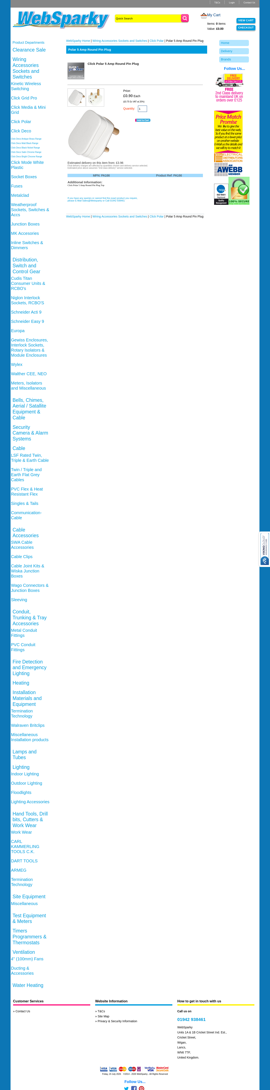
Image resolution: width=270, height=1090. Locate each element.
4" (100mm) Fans (27, 959)
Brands (226, 59)
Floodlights (21, 792)
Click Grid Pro (24, 98)
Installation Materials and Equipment (27, 698)
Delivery (226, 51)
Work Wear (21, 832)
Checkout (246, 27)
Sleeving (19, 599)
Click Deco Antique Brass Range (26, 139)
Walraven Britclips (28, 725)
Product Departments (28, 42)
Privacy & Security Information (117, 1021)
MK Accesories (25, 233)
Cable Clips (21, 556)
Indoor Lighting (25, 774)
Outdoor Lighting (26, 783)
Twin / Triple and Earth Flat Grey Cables (26, 474)
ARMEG (18, 870)
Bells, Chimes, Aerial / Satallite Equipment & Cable (29, 408)
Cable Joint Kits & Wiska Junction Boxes (27, 571)
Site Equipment (28, 896)
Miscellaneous (24, 903)
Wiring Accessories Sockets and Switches (25, 68)
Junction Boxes (25, 224)
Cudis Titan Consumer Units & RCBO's (28, 283)
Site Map (103, 1016)
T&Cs (217, 2)
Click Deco (21, 131)
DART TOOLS (24, 861)
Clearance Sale (29, 50)
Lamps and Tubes (24, 754)
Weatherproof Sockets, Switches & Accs (30, 209)
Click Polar (21, 121)
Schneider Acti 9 (26, 312)
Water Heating (27, 985)
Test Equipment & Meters (29, 918)
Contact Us (249, 2)
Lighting (21, 767)
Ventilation (23, 952)
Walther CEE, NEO (29, 373)
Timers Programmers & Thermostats (29, 936)
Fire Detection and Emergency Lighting (29, 667)
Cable (18, 448)
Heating (20, 683)
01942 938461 (191, 1019)
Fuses (16, 186)
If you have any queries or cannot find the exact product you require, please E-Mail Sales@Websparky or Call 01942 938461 (103, 199)
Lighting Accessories (30, 801)
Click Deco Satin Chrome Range (26, 152)
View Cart (246, 20)
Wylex (16, 364)
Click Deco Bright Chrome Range (26, 156)
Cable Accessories (25, 532)
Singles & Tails (24, 503)
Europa (18, 330)
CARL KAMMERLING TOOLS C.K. (25, 846)
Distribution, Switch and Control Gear (26, 265)
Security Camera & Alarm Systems (30, 433)
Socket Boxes (24, 176)
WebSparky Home (78, 40)
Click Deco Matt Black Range (24, 143)
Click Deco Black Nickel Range (25, 148)
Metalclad (20, 195)
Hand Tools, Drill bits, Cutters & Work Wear (30, 819)
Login (232, 2)
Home (225, 43)
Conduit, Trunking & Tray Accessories (29, 617)
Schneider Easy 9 (27, 321)
